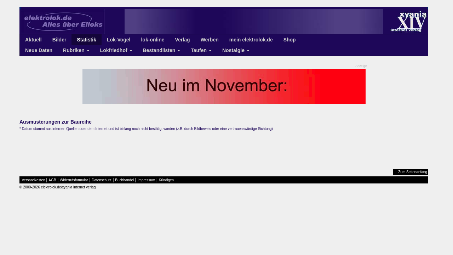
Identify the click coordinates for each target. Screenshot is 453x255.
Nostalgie (236, 50)
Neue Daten (38, 50)
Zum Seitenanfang (412, 172)
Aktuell (33, 39)
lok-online (152, 39)
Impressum (146, 180)
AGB (52, 180)
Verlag (182, 39)
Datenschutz (101, 180)
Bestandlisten (161, 50)
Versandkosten (33, 180)
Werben (210, 39)
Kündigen (166, 180)
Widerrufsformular (74, 180)
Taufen (201, 50)
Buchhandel (124, 180)
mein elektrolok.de (251, 39)
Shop (289, 39)
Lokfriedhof (116, 50)
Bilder (59, 39)
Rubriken (76, 50)
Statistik (86, 39)
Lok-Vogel (119, 39)
